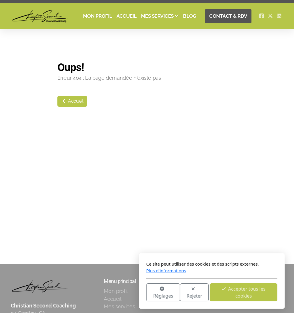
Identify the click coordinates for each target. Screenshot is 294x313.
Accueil (72, 101)
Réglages (98, 293)
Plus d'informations (102, 270)
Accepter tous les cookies (179, 292)
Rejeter (130, 293)
